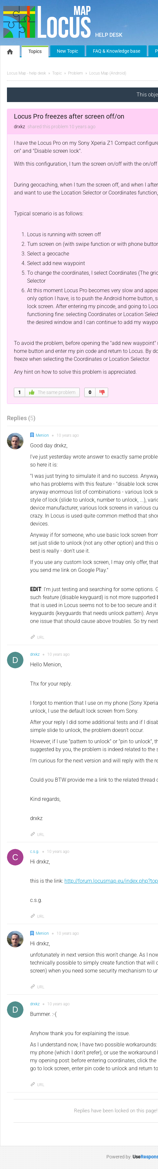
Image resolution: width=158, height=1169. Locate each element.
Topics (35, 51)
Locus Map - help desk (26, 73)
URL (37, 637)
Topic (57, 73)
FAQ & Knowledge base (116, 51)
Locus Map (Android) (107, 73)
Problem (75, 73)
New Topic (67, 51)
